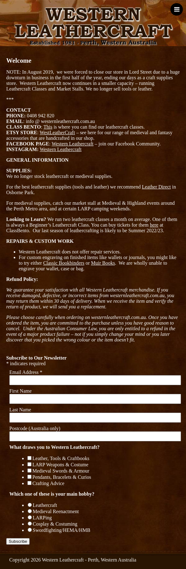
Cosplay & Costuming (55, 524)
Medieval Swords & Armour (60, 470)
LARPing (42, 517)
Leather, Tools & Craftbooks (60, 458)
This (47, 127)
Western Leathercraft (72, 143)
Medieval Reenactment (56, 511)
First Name (20, 391)
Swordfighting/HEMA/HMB (61, 530)
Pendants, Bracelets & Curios (61, 477)
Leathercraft (45, 505)
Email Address (25, 372)
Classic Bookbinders (63, 263)
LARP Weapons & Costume (60, 464)
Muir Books (103, 263)
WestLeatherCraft (57, 132)
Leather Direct (156, 186)
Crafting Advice (48, 483)
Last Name (20, 409)
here (154, 225)
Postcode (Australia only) (34, 428)
